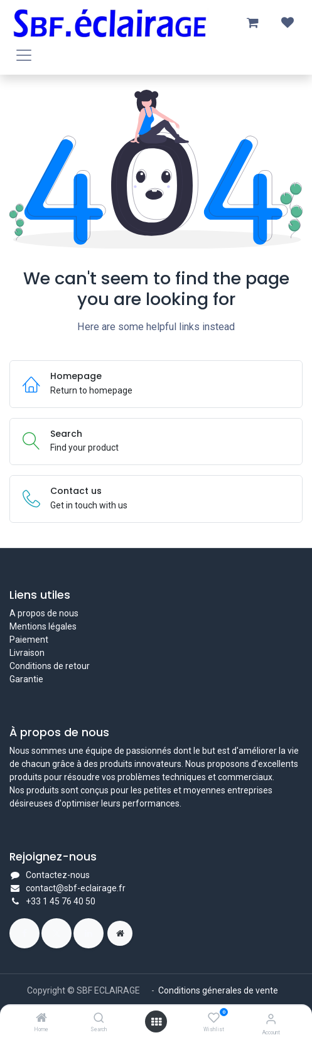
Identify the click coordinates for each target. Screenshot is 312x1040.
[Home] (41, 1019)
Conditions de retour (49, 666)
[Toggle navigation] (23, 55)
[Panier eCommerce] (252, 23)
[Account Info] (271, 1019)
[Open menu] (156, 1021)
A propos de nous (43, 613)
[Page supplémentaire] (119, 933)
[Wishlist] (214, 1018)
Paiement (28, 640)
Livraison (27, 653)
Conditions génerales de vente (219, 990)
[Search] (99, 1019)
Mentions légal (38, 626)
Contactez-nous (58, 875)
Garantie (26, 679)
